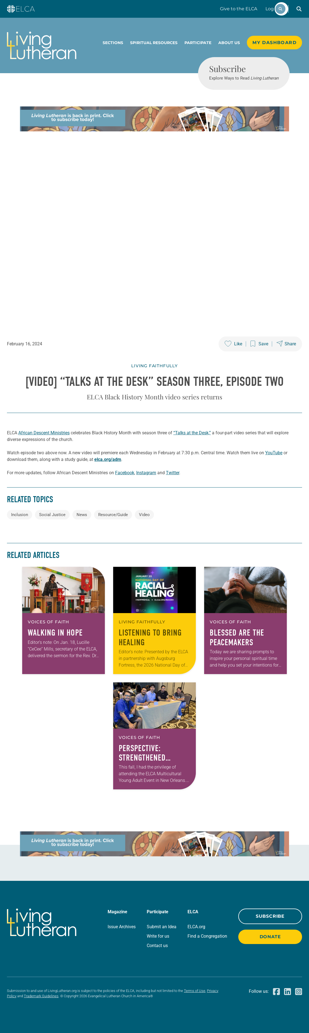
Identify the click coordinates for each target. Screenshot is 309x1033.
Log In (272, 8)
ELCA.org (196, 926)
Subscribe (270, 916)
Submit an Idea (161, 926)
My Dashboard (274, 42)
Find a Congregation (207, 936)
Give (238, 8)
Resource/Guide (113, 514)
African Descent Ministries (44, 432)
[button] (299, 9)
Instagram (146, 472)
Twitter (172, 472)
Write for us (158, 936)
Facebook (124, 472)
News (82, 514)
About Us (229, 42)
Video (144, 514)
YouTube (273, 452)
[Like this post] (233, 344)
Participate (197, 42)
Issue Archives (122, 926)
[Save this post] (259, 344)
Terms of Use (194, 991)
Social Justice (52, 514)
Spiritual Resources (154, 42)
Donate (270, 936)
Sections (113, 42)
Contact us (157, 945)
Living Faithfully (154, 365)
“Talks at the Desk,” (192, 432)
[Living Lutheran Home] (41, 45)
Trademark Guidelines (41, 996)
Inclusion (19, 514)
